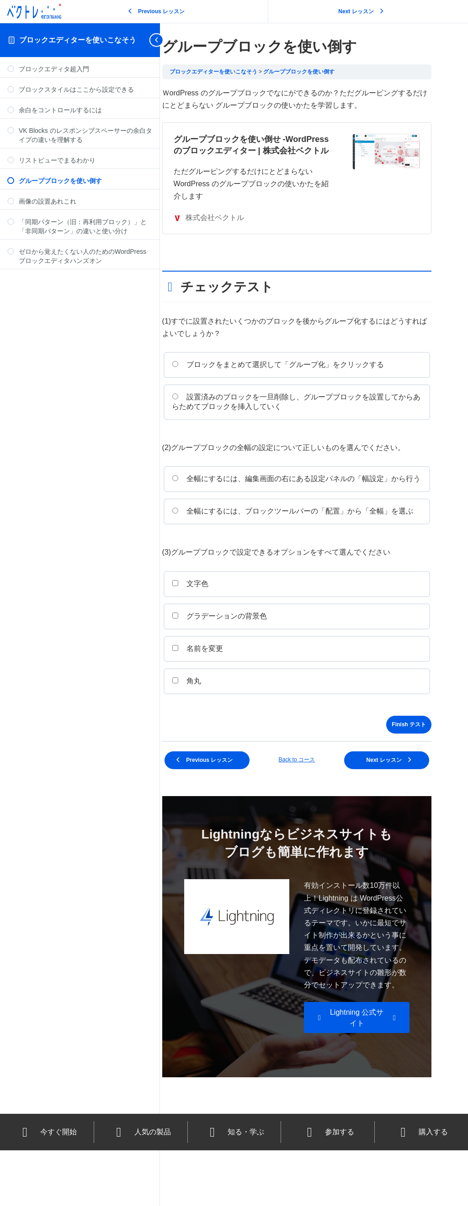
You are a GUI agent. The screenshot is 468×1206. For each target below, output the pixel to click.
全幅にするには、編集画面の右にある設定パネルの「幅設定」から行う (305, 495)
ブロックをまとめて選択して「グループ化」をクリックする (297, 376)
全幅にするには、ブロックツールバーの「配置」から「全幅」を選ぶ (305, 537)
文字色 (210, 614)
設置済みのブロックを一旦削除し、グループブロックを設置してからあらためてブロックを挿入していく (305, 413)
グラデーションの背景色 (239, 646)
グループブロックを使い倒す (319, 71)
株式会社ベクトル (228, 229)
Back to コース (306, 790)
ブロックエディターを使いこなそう (77, 40)
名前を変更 (217, 679)
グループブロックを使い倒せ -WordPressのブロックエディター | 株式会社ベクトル (263, 151)
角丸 (206, 711)
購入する (421, 1187)
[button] (362, 1073)
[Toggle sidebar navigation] (157, 40)
